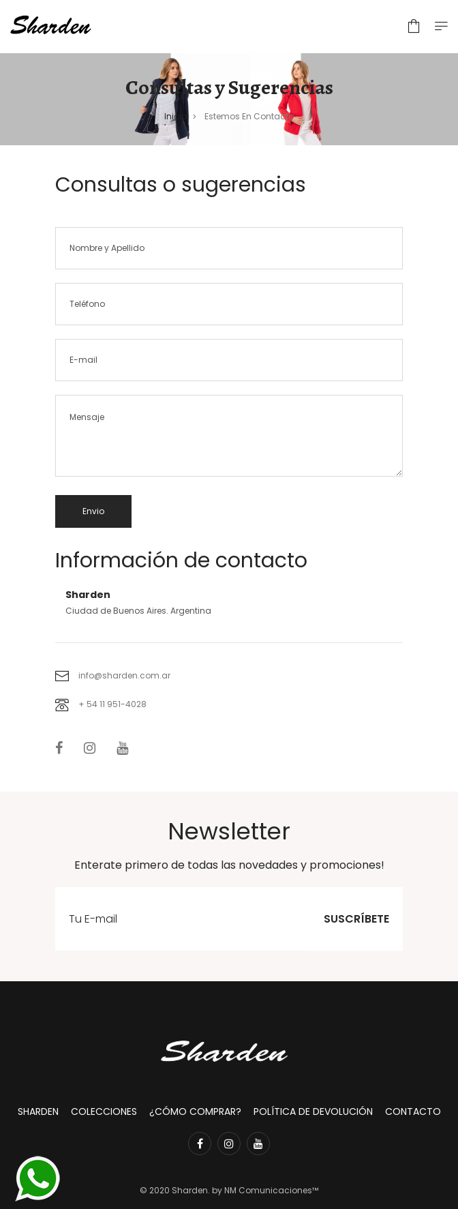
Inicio (175, 116)
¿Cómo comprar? (195, 1111)
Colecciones (104, 1111)
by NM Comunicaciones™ (264, 1190)
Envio (93, 511)
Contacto (413, 1111)
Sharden (38, 1111)
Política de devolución (313, 1111)
